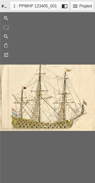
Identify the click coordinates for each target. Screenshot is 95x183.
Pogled (82, 6)
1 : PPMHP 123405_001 (35, 7)
